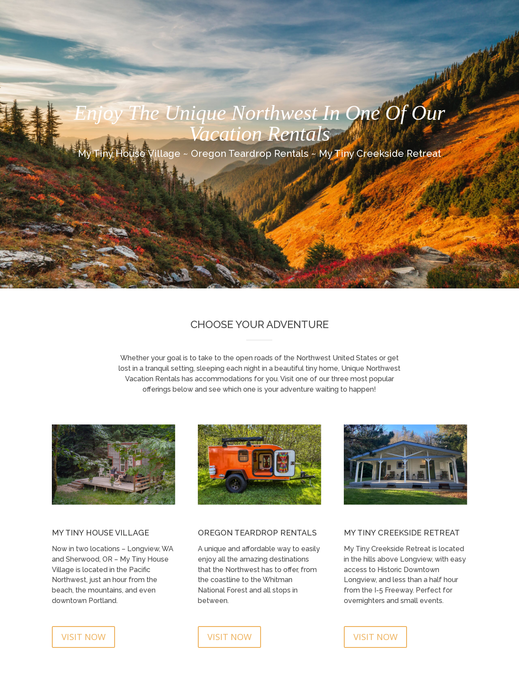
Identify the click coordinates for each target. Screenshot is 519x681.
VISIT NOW (83, 637)
